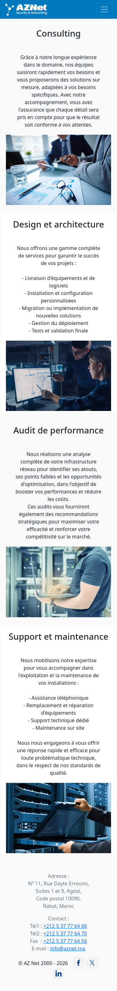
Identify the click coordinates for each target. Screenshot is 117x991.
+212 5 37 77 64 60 (65, 926)
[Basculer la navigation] (104, 9)
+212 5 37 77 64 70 (65, 933)
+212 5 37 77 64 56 (65, 941)
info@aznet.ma (67, 948)
